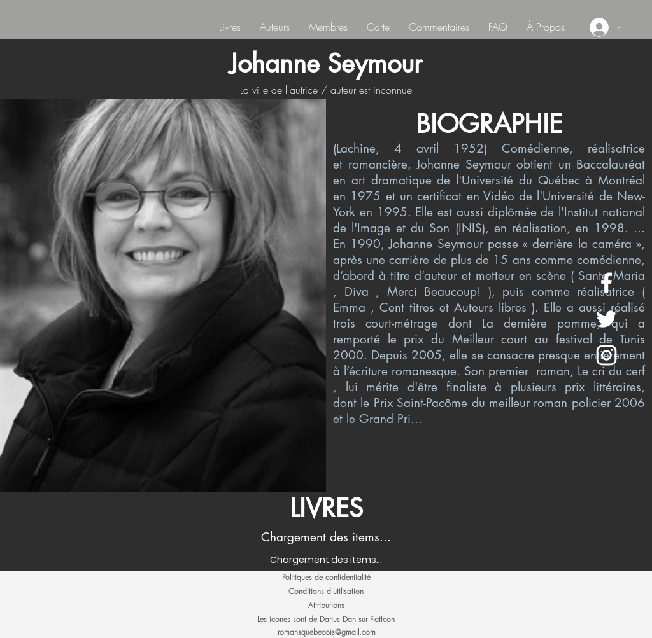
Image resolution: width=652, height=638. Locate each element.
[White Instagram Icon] (606, 355)
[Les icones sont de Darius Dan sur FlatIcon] (326, 620)
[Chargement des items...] (326, 560)
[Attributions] (326, 606)
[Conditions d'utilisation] (326, 592)
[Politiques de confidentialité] (326, 578)
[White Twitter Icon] (606, 319)
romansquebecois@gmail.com (327, 632)
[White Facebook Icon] (606, 282)
